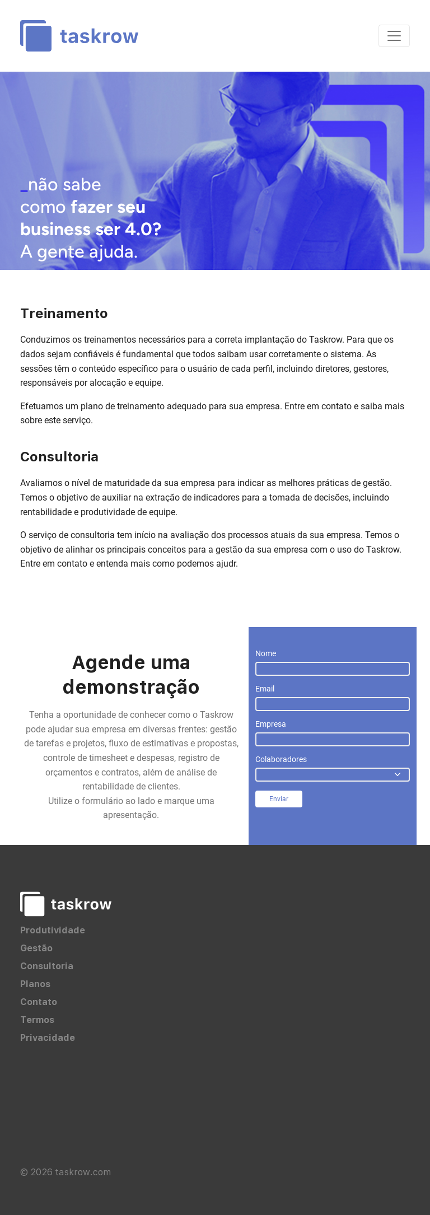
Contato (38, 1002)
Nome (265, 653)
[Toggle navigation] (394, 36)
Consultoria (46, 966)
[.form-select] (332, 775)
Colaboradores (281, 759)
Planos (35, 984)
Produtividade (52, 930)
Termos (37, 1020)
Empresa (270, 724)
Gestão (36, 948)
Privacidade (47, 1037)
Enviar (278, 799)
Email (264, 689)
